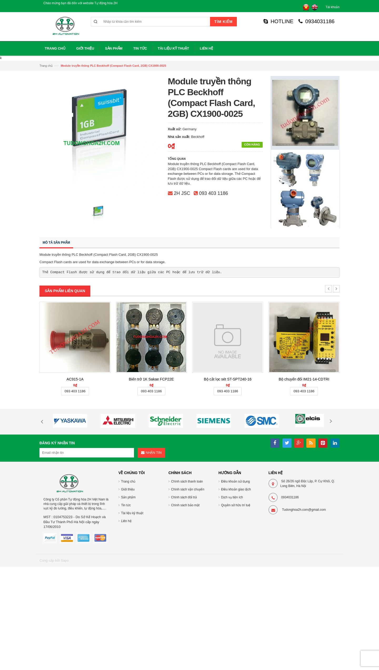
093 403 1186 (213, 193)
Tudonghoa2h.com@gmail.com (304, 510)
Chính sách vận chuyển (187, 489)
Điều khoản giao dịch (236, 489)
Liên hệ (126, 521)
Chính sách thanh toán (187, 481)
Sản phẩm (128, 497)
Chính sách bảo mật (185, 505)
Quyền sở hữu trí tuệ (235, 505)
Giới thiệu (127, 489)
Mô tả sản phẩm (56, 242)
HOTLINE (278, 21)
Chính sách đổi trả (184, 497)
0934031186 (316, 21)
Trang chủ (46, 65)
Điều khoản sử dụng (235, 481)
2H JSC (182, 193)
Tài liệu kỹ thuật (132, 513)
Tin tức (126, 505)
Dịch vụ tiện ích (232, 497)
